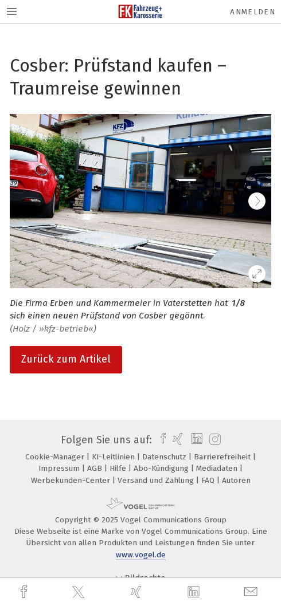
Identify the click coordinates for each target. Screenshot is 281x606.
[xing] (138, 592)
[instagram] (213, 440)
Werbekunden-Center (71, 480)
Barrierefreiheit (223, 457)
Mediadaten (218, 468)
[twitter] (80, 592)
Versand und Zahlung (157, 480)
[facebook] (25, 592)
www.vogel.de (141, 555)
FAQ (209, 480)
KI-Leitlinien (114, 457)
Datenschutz (165, 457)
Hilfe (119, 468)
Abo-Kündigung (162, 468)
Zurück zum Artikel (66, 359)
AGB (95, 468)
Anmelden (252, 12)
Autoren (236, 480)
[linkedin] (195, 592)
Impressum (60, 468)
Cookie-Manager (56, 457)
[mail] (252, 592)
